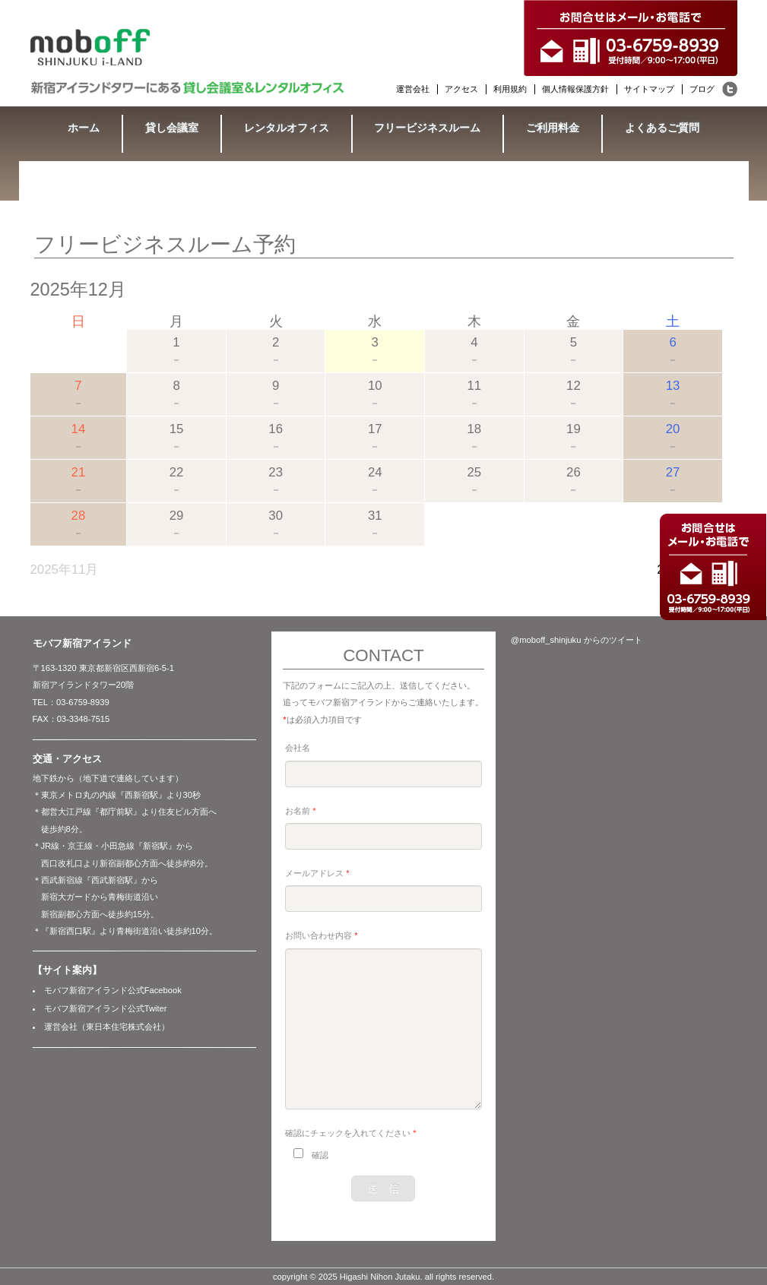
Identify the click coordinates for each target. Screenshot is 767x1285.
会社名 (297, 747)
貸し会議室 (171, 128)
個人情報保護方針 (575, 88)
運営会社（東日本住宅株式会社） (107, 1026)
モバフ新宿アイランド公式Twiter (105, 1008)
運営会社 (412, 88)
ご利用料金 (552, 128)
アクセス (461, 88)
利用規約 (510, 88)
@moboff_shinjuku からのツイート (576, 639)
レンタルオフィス (286, 128)
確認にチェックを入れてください (350, 1133)
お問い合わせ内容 (321, 935)
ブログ (702, 88)
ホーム (84, 128)
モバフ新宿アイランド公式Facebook (113, 990)
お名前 (300, 810)
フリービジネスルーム (427, 128)
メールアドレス (317, 873)
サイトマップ (649, 88)
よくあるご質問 (662, 128)
